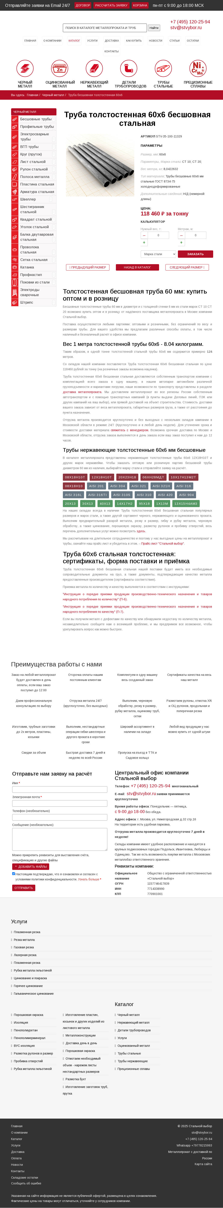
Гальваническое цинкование (34, 993)
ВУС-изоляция (24, 1045)
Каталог (74, 40)
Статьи (175, 40)
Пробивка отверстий (28, 1061)
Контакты (112, 51)
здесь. (141, 531)
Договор (83, 5)
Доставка (112, 40)
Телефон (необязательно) (31, 811)
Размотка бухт (76, 1079)
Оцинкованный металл (134, 1045)
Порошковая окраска (28, 1015)
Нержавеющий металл (133, 1022)
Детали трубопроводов (134, 1030)
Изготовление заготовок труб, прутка (85, 1090)
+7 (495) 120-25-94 (190, 21)
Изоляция (21, 1022)
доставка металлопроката (82, 392)
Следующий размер (187, 267)
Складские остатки (24, 1177)
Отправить (24, 888)
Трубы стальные (129, 1053)
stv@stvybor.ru (186, 27)
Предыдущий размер (87, 267)
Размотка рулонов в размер (33, 1053)
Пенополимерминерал (29, 1038)
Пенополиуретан (26, 1030)
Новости (155, 40)
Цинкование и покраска (30, 978)
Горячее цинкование (28, 986)
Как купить (134, 40)
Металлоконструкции (81, 1035)
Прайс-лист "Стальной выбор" (162, 543)
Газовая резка (24, 947)
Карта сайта (203, 1164)
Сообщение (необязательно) (32, 825)
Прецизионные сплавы (134, 1069)
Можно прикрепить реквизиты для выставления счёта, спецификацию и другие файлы (50, 857)
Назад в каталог (137, 267)
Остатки (193, 40)
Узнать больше (88, 879)
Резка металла (24, 939)
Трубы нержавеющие (133, 1061)
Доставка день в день (81, 1043)
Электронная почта (27, 797)
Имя (16, 783)
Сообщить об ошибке (26, 1183)
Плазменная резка (27, 932)
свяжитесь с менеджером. (130, 430)
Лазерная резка (25, 955)
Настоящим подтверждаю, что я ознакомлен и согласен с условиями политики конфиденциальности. (58, 876)
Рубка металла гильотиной (33, 970)
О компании (52, 40)
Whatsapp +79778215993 (194, 1145)
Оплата (16, 1158)
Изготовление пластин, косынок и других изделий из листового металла (83, 1021)
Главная (30, 40)
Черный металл (53, 95)
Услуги (92, 40)
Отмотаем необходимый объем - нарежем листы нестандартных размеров (81, 1065)
